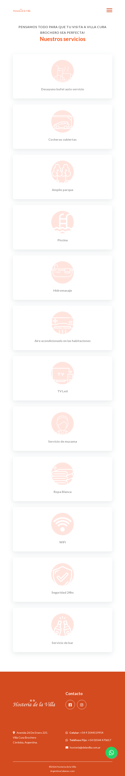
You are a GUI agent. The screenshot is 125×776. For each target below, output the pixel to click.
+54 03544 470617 (99, 740)
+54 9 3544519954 (91, 732)
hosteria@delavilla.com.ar (85, 747)
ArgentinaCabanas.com (62, 771)
